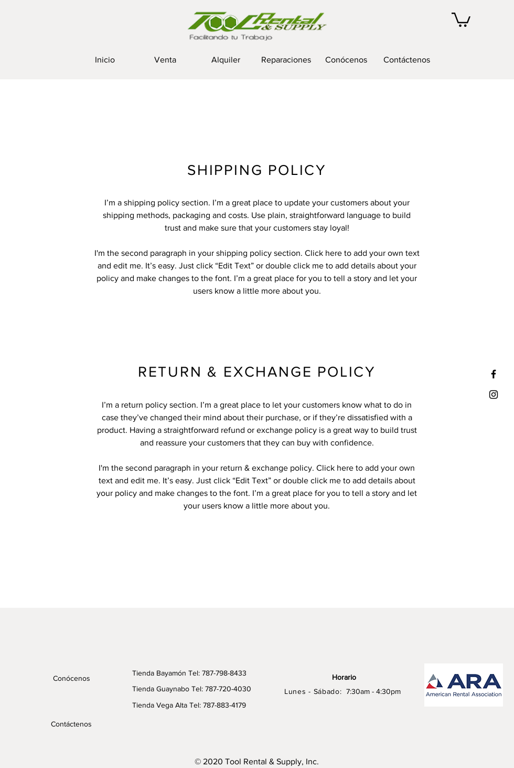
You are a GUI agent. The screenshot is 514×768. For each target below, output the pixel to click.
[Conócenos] (71, 678)
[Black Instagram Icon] (493, 394)
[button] (461, 19)
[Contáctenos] (71, 724)
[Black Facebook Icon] (493, 374)
